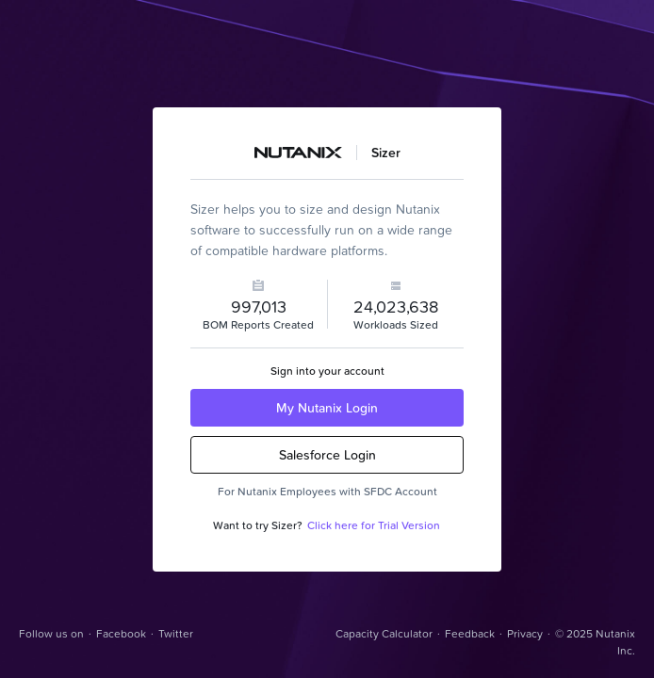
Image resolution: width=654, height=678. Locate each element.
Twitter (175, 633)
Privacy (525, 633)
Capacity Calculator (384, 633)
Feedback (470, 633)
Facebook (121, 633)
